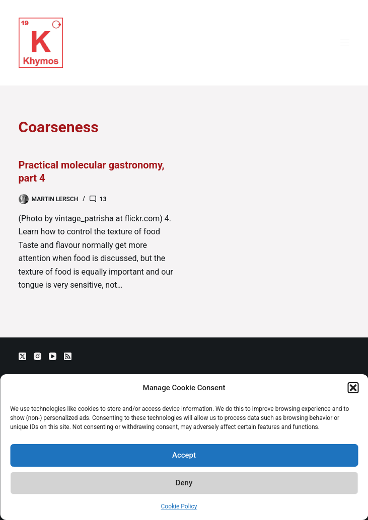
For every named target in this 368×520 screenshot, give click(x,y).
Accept (184, 455)
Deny (184, 482)
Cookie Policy (179, 506)
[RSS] (67, 356)
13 (103, 199)
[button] (353, 388)
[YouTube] (52, 356)
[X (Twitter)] (22, 356)
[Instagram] (37, 356)
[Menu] (344, 42)
